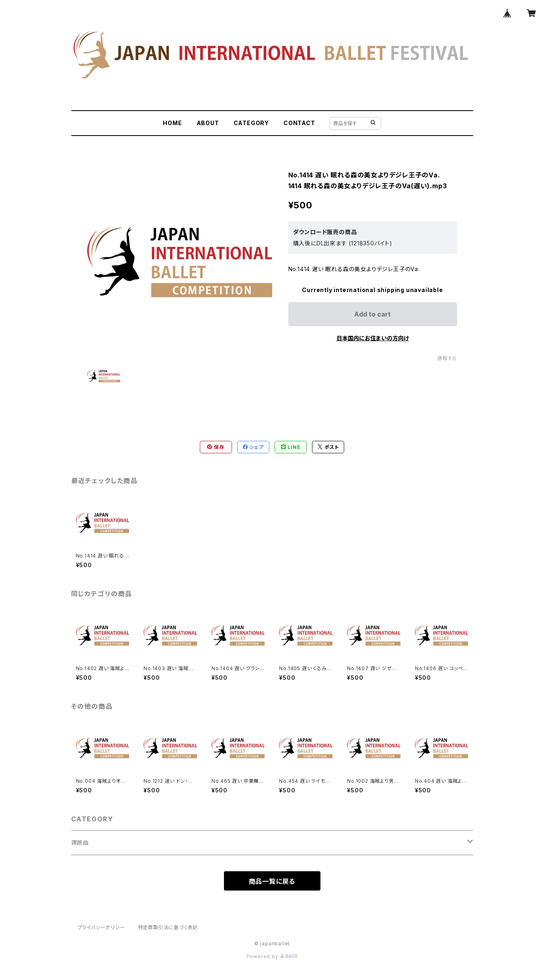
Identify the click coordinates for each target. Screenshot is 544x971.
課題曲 (80, 842)
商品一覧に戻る (272, 881)
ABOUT (208, 122)
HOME (172, 122)
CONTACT (299, 122)
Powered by (272, 956)
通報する (447, 358)
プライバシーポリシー (101, 927)
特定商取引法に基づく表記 (168, 927)
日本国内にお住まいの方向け (373, 338)
